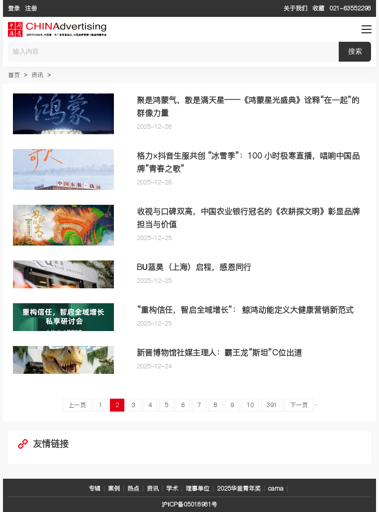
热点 (133, 488)
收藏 (318, 8)
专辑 (94, 488)
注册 (31, 8)
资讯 (37, 75)
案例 (114, 488)
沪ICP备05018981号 (189, 504)
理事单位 (197, 488)
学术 (172, 488)
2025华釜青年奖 (239, 488)
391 (272, 405)
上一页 (77, 405)
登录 (14, 8)
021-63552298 (350, 8)
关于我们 (295, 8)
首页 (14, 75)
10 (250, 405)
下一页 (299, 405)
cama (276, 488)
